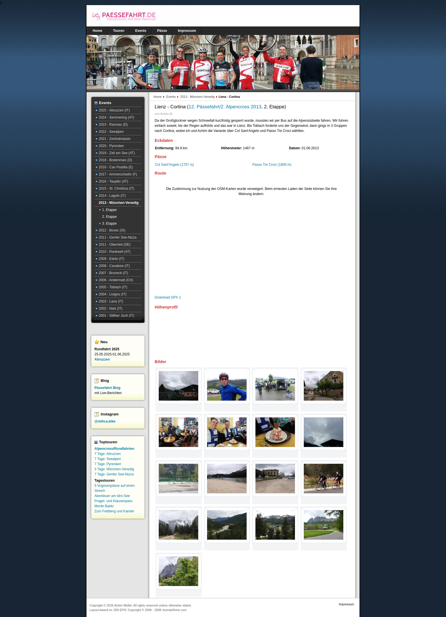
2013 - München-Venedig (198, 96)
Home (157, 96)
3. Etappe (109, 223)
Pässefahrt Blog (107, 388)
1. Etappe (109, 210)
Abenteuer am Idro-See (112, 496)
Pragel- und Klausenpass (113, 501)
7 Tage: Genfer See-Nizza (114, 474)
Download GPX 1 (168, 297)
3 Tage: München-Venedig (114, 469)
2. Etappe (109, 217)
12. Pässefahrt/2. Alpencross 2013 (225, 106)
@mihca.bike (104, 421)
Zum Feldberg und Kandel (114, 511)
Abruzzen (102, 359)
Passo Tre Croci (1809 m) (272, 165)
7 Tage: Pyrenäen (107, 464)
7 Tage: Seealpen (107, 459)
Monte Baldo (103, 506)
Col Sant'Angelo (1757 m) (174, 165)
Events (171, 96)
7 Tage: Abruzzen (107, 454)
